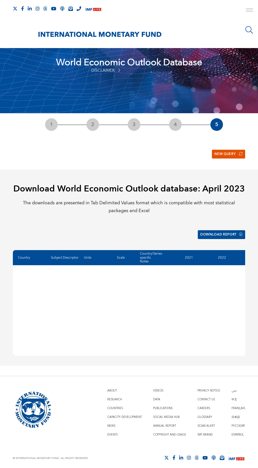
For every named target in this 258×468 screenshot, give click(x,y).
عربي (234, 386)
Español (238, 430)
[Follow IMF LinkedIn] (30, 8)
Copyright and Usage (169, 430)
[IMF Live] (93, 9)
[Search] (249, 30)
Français (238, 404)
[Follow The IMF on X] (15, 8)
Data (156, 395)
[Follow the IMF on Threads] (45, 8)
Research (114, 395)
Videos (158, 386)
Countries (115, 404)
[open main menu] (249, 11)
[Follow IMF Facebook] (22, 8)
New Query (227, 153)
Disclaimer (105, 70)
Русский (238, 421)
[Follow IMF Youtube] (53, 8)
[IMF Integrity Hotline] (79, 8)
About (112, 386)
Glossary (205, 413)
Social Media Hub (166, 413)
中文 (234, 395)
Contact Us (206, 395)
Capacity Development (124, 413)
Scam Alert (206, 421)
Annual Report (164, 421)
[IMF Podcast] (62, 8)
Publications (163, 404)
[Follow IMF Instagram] (38, 8)
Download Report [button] (219, 232)
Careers (204, 404)
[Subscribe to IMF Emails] (70, 8)
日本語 (236, 413)
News (111, 421)
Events (112, 430)
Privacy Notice (209, 386)
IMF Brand (205, 430)
